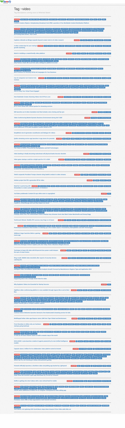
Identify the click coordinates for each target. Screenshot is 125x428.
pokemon (103, 331)
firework (99, 365)
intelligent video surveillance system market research (27, 267)
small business (83, 87)
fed (69, 331)
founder (104, 208)
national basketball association (78, 299)
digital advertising (70, 68)
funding (40, 59)
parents (83, 309)
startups (85, 40)
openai (91, 78)
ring (101, 258)
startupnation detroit (41, 242)
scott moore (17, 407)
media (27, 102)
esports (29, 299)
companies (74, 123)
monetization (85, 78)
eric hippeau (24, 356)
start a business (41, 225)
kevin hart (39, 210)
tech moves (23, 405)
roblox (60, 358)
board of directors (86, 30)
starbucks (87, 358)
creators (16, 388)
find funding (23, 240)
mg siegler (33, 358)
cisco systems (67, 123)
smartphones (18, 167)
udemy (108, 324)
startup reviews (24, 19)
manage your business (33, 85)
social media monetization (88, 210)
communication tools (89, 85)
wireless (108, 250)
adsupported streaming (47, 309)
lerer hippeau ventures (86, 356)
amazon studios (49, 405)
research (102, 132)
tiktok (92, 45)
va (105, 132)
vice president (72, 125)
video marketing (26, 70)
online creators (33, 388)
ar (73, 144)
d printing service (30, 30)
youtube (16, 21)
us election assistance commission (70, 398)
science (85, 250)
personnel (51, 297)
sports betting (51, 373)
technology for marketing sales (39, 68)
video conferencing (48, 61)
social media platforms (101, 210)
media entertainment (79, 132)
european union (76, 102)
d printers (23, 28)
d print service (56, 28)
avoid (55, 309)
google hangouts (100, 85)
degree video (28, 275)
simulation (55, 201)
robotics (54, 324)
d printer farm (64, 28)
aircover (65, 59)
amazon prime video (39, 405)
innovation (91, 225)
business (35, 28)
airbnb (34, 331)
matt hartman (26, 358)
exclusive (97, 341)
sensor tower (38, 373)
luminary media (18, 358)
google (105, 199)
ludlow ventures (58, 299)
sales (41, 61)
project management (41, 87)
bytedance (91, 208)
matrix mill (92, 331)
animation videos (77, 96)
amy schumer (35, 208)
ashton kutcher (56, 208)
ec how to (78, 45)
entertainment (28, 309)
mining (105, 396)
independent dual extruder (21, 32)
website (76, 32)
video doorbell (107, 258)
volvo (90, 373)
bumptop (81, 165)
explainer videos (98, 96)
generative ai (107, 40)
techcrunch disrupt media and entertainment (25, 276)
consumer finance (83, 123)
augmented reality (79, 144)
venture (83, 159)
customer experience (103, 59)
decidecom (67, 396)
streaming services (19, 104)
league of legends (42, 299)
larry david (17, 373)
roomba (104, 324)
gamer (48, 186)
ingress (77, 331)
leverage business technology (39, 144)
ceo (54, 123)
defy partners (18, 61)
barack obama (83, 199)
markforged (31, 32)
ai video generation (98, 40)
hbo (109, 371)
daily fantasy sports (77, 371)
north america (90, 299)
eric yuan (101, 123)
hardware (74, 250)
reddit (78, 220)
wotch (109, 53)
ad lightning (30, 405)
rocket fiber (23, 301)
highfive (90, 290)
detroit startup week (102, 144)
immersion (23, 201)
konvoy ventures (90, 159)
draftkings (91, 371)
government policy (51, 78)
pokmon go (17, 333)
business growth (61, 68)
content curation (85, 233)
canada (102, 297)
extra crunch (39, 165)
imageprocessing (24, 388)
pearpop (56, 210)
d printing (29, 28)
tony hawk (33, 212)
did (101, 112)
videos (103, 19)
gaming (54, 233)
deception (61, 396)
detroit (24, 299)
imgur (92, 233)
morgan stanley (44, 125)
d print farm (41, 28)
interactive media (76, 356)
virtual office (102, 87)
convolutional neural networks (101, 386)
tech (91, 153)
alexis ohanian (26, 208)
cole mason (97, 208)
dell (86, 144)
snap (22, 333)
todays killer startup (34, 19)
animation (43, 186)
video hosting (107, 186)
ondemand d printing (40, 32)
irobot (89, 324)
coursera (77, 324)
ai (81, 40)
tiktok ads (100, 68)
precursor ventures (52, 358)
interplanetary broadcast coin (82, 19)
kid (76, 309)
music (95, 19)
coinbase (58, 371)
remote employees (51, 87)
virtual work (17, 89)
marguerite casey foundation (94, 405)
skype (72, 87)
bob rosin (95, 59)
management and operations (28, 87)
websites (89, 398)
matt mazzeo (67, 299)
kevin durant (33, 210)
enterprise (34, 59)
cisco (61, 123)
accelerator (23, 297)
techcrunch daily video (93, 220)
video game (79, 301)
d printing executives (19, 30)
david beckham (91, 199)
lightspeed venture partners (99, 356)
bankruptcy (71, 324)
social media (78, 210)
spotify (53, 301)
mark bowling (105, 405)
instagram (26, 210)
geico (105, 371)
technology (93, 117)
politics (86, 174)
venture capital (40, 123)
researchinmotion (105, 165)
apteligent (78, 59)
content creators (53, 19)
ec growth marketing (70, 45)
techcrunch (22, 212)
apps (64, 138)
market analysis (47, 165)
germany (84, 102)
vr (38, 146)
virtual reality (34, 146)
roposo (99, 318)
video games (107, 159)
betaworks (90, 354)
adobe (97, 180)
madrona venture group (97, 396)
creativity (76, 225)
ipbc (91, 19)
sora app (104, 78)
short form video (106, 381)
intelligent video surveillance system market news (87, 265)
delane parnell (18, 299)
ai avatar (90, 40)
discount (101, 30)
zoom (103, 125)
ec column (61, 45)
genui (77, 405)
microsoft (30, 201)
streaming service (97, 138)
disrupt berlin (99, 53)
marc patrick (83, 405)
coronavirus (88, 165)
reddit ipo (84, 220)
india (95, 318)
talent (66, 297)
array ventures (99, 348)
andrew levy (71, 59)
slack (77, 87)
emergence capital (93, 123)
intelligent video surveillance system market (37, 265)
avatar (76, 199)
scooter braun (66, 358)
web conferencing (92, 125)
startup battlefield (64, 275)
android (63, 165)
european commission (66, 102)
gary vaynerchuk (18, 210)
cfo (57, 123)
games (72, 331)
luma (102, 341)
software (17, 212)
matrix (87, 331)
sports (56, 297)
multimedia (90, 102)
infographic (23, 85)
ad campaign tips (52, 68)
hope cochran (87, 396)
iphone (97, 165)
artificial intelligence (25, 59)
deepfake (51, 275)
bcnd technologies (76, 30)
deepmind (88, 132)
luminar (94, 324)
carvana (52, 371)
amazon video (38, 102)
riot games (17, 301)
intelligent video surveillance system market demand (62, 265)
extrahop (72, 405)
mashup (57, 275)
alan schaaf (77, 233)
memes (101, 233)
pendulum (17, 398)
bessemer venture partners (80, 208)
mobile (74, 53)
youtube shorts (106, 45)
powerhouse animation (101, 225)
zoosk (107, 125)
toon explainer (107, 96)
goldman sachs (18, 125)
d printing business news (75, 28)
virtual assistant (69, 201)
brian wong (96, 297)
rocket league (31, 301)
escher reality (58, 331)
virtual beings (78, 201)
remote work (60, 87)
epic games (17, 356)
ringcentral (67, 87)
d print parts (48, 28)
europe (22, 102)
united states (28, 104)
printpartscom (58, 32)
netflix (95, 102)
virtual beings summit (87, 201)
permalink (17, 19)
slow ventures (63, 210)
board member (48, 123)
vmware (56, 61)
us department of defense (54, 398)
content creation (44, 19)
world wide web (96, 398)
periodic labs (98, 78)
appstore (47, 371)
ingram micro (97, 290)
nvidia (50, 201)
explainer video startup (87, 96)
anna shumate (47, 208)
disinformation (75, 396)
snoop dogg (70, 210)
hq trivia (62, 356)
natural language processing (40, 201)
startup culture (50, 85)
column (55, 45)
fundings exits (24, 123)
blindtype (75, 165)
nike (33, 373)
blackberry (69, 165)
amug (55, 30)
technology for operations (62, 85)
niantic (98, 331)
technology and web (52, 242)
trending (65, 144)
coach (106, 297)
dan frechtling (58, 405)
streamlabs (79, 186)
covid (93, 165)
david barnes (66, 405)
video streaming (106, 318)
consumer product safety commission (86, 258)
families (72, 309)
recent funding (46, 59)
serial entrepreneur (45, 301)
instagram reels (86, 45)
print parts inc (50, 32)
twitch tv (101, 186)
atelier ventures (64, 208)
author (71, 208)
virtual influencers (98, 201)
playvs (103, 299)
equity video (66, 78)
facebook (34, 299)
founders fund (48, 356)
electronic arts (106, 354)
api (38, 331)
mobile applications (25, 373)
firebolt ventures (26, 61)
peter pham (98, 299)
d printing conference (99, 28)
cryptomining (70, 19)
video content (98, 45)
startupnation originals (20, 146)
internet (53, 186)
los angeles (50, 299)
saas (52, 59)
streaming (89, 138)
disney (85, 371)
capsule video (107, 348)
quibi (84, 138)
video (99, 19)
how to (106, 85)
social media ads (80, 68)
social (45, 45)
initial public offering (28, 125)
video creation (107, 112)
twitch (109, 174)
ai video (91, 341)
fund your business (32, 240)
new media (44, 358)
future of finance (97, 153)
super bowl (69, 373)
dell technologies (92, 144)
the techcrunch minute (105, 220)
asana (81, 85)
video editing (49, 388)
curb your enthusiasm (66, 371)
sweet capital (94, 358)
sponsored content (31, 225)
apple (72, 199)
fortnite (41, 356)
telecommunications (63, 125)
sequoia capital (53, 125)
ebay (81, 396)
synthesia (61, 201)
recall (97, 258)
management (43, 85)
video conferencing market (104, 117)
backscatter (93, 250)
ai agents (86, 341)
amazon (32, 102)
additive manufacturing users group (44, 30)
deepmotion (99, 199)
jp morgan (36, 125)
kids (79, 309)
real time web (24, 398)
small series (65, 32)
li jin (45, 210)
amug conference (66, 30)
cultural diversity (47, 102)
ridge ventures (35, 61)
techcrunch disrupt (74, 275)
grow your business (25, 68)
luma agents (107, 341)
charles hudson (98, 354)
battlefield (91, 53)
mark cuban (50, 210)
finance (104, 153)
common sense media (63, 309)
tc (87, 53)
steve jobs (24, 167)
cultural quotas (55, 102)
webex (99, 125)
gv (58, 356)
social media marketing (91, 68)
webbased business (74, 85)
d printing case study (87, 28)
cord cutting (78, 138)
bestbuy (85, 290)
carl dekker (94, 30)
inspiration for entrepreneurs (56, 240)
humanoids (17, 201)
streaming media (102, 102)
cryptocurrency (62, 19)
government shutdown (75, 78)
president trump (93, 174)
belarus (82, 386)
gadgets (69, 250)
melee (96, 233)
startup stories (67, 96)
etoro (96, 371)
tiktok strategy (18, 70)
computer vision (89, 386)
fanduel (100, 371)
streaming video (106, 138)
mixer (58, 186)
